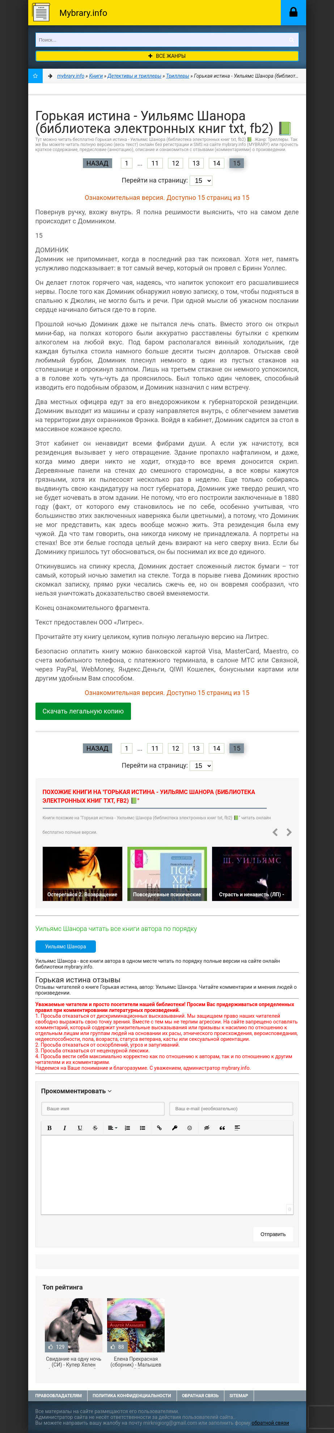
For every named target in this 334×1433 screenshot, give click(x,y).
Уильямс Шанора (65, 946)
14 (216, 163)
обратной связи (270, 1423)
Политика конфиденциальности (132, 1395)
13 (196, 163)
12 (175, 163)
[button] (49, 1128)
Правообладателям (58, 1395)
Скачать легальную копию (83, 711)
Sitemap (238, 1395)
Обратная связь (200, 1395)
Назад (97, 163)
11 (154, 163)
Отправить (273, 1234)
